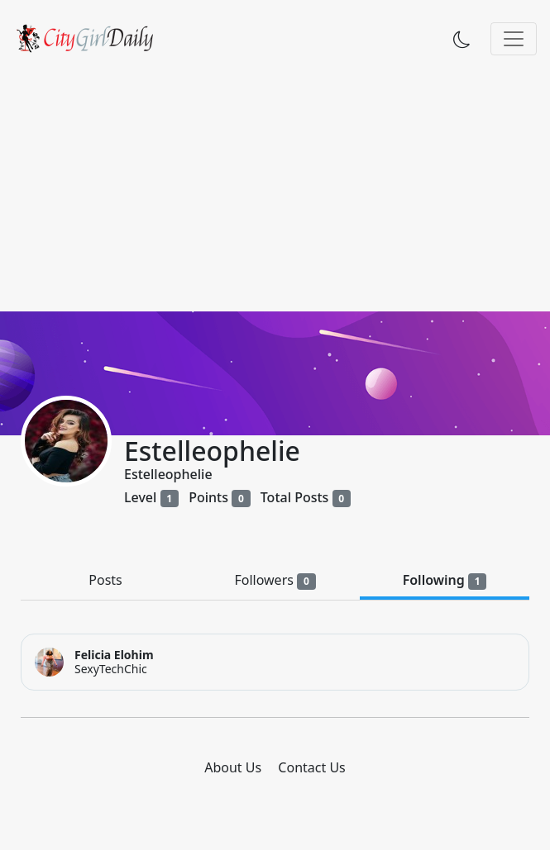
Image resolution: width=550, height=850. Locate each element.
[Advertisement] (275, 187)
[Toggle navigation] (513, 38)
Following (445, 580)
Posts (105, 580)
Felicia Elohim (114, 654)
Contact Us (311, 767)
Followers (274, 580)
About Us (232, 767)
